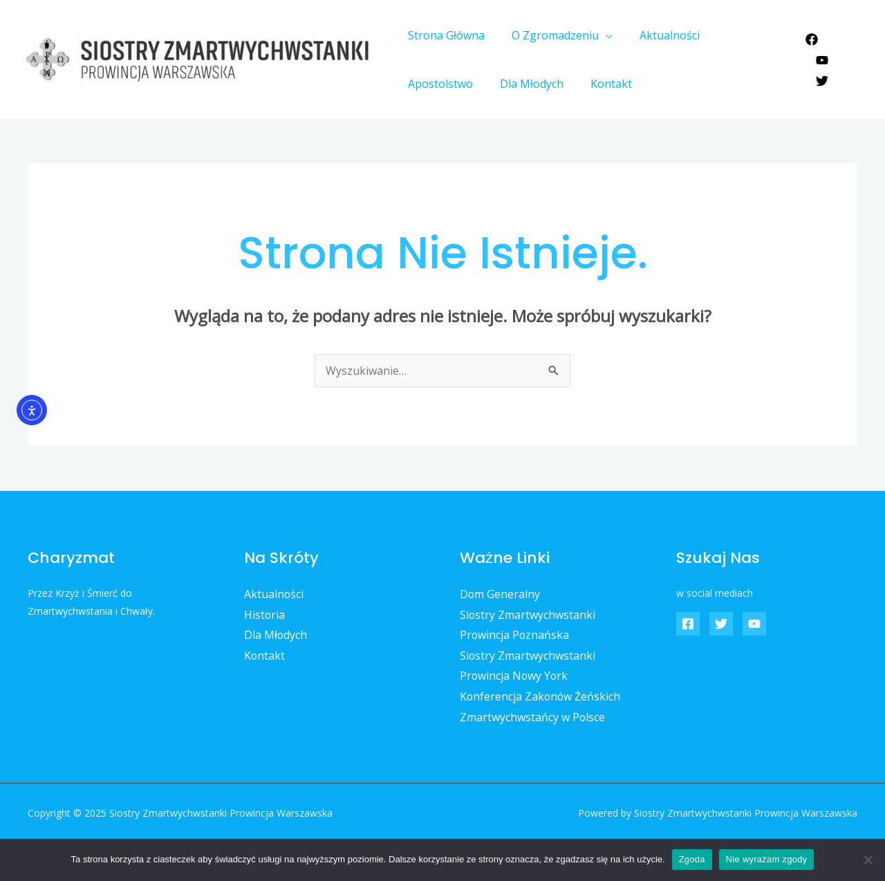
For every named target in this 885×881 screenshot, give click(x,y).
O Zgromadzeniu (548, 35)
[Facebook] (809, 50)
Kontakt (512, 83)
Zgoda (692, 859)
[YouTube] (843, 50)
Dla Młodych (437, 83)
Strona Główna (444, 35)
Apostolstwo (742, 35)
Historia (265, 614)
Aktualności (658, 35)
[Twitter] (820, 70)
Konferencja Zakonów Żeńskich (541, 697)
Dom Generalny (500, 594)
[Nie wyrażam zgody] (868, 859)
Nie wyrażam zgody (767, 859)
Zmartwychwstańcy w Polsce (533, 717)
